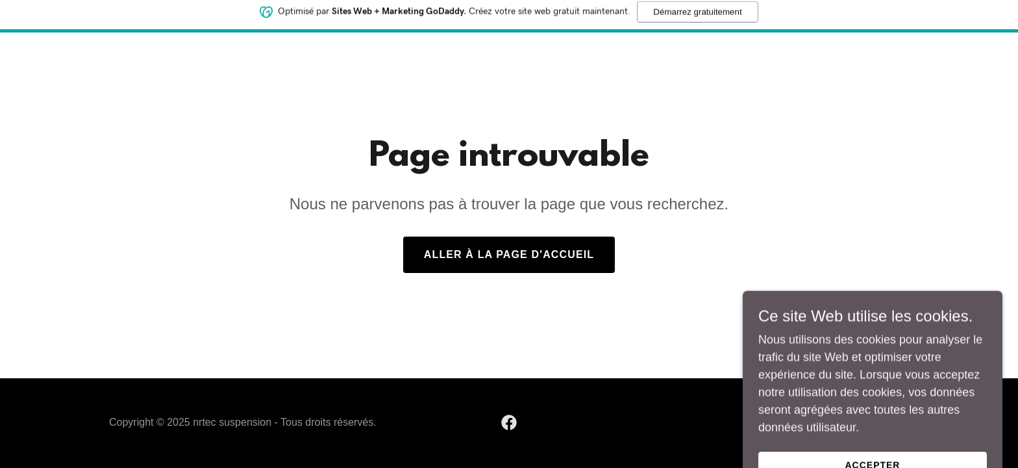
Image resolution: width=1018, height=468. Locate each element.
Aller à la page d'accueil (509, 254)
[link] (509, 423)
